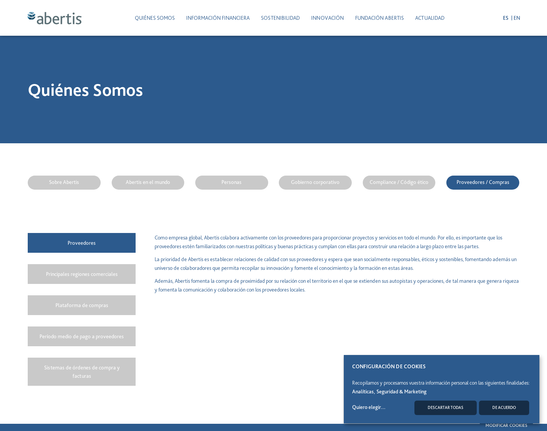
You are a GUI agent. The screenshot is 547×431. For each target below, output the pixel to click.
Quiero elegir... (369, 407)
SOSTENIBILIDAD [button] (280, 17)
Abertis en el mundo (148, 182)
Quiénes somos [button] (155, 17)
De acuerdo (504, 407)
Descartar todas (445, 407)
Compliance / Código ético (399, 182)
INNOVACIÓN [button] (327, 17)
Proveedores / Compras (483, 182)
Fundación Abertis (379, 17)
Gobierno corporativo (315, 182)
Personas (231, 182)
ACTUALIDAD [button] (429, 17)
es (505, 17)
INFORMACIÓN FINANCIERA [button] (218, 17)
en (516, 17)
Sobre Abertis (64, 182)
